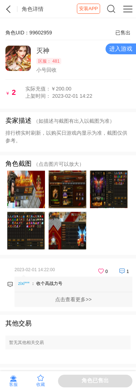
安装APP (88, 8)
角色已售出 (95, 380)
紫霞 (8, 9)
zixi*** (23, 283)
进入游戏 (120, 49)
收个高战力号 (49, 283)
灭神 (42, 50)
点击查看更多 (70, 299)
